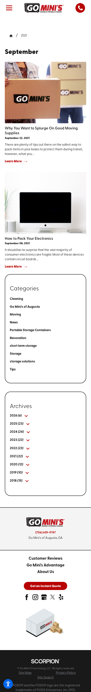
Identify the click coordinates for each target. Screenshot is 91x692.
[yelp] (61, 599)
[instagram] (35, 599)
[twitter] (52, 599)
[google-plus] (44, 599)
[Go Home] (12, 35)
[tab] (26, 415)
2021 (24, 35)
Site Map (25, 673)
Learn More (16, 161)
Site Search (45, 677)
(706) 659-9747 (45, 532)
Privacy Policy (66, 673)
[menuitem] (45, 299)
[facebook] (27, 599)
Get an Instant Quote (45, 586)
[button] (8, 684)
